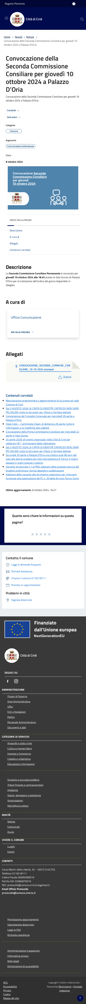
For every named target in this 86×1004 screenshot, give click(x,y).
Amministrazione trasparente (23, 951)
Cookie (6, 994)
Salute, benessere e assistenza (24, 795)
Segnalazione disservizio (20, 925)
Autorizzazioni (15, 800)
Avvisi (10, 832)
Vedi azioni (14, 117)
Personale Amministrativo (21, 722)
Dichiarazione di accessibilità (23, 966)
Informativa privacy (18, 956)
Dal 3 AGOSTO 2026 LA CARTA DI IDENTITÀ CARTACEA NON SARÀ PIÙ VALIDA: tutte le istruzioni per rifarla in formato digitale (42, 410)
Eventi (10, 852)
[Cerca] (82, 19)
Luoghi (11, 846)
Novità (18, 37)
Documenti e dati (16, 727)
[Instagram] (16, 681)
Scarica (64, 377)
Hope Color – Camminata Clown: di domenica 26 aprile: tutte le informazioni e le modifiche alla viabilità (40, 426)
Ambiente (12, 790)
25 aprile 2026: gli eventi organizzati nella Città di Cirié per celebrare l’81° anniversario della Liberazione (38, 441)
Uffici (10, 707)
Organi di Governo (17, 696)
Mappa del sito (11, 998)
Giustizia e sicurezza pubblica (23, 780)
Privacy (7, 990)
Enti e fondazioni (16, 712)
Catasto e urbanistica (19, 759)
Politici (11, 717)
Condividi (13, 110)
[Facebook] (8, 681)
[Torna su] (80, 998)
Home (7, 37)
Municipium (64, 986)
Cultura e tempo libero (19, 748)
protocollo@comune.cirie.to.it (19, 893)
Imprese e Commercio (19, 754)
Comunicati (13, 827)
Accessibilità (10, 986)
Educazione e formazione (21, 764)
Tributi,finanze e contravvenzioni (25, 785)
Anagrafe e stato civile (19, 743)
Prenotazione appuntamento (23, 919)
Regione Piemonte (15, 4)
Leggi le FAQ (14, 930)
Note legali (13, 961)
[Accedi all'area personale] (74, 3)
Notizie (30, 37)
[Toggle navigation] (6, 18)
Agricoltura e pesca (17, 806)
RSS (5, 983)
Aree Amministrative (18, 701)
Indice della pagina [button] (20, 220)
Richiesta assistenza (18, 935)
